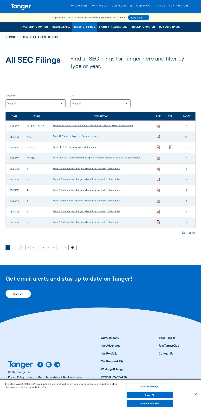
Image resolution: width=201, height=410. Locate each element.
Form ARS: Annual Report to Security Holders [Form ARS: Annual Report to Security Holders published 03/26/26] (75, 138)
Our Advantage (110, 354)
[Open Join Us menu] (160, 7)
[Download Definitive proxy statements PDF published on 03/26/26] (158, 150)
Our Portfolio (109, 362)
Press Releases (61, 27)
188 (66, 256)
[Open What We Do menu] (99, 7)
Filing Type (10, 96)
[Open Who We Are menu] (79, 7)
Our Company (110, 346)
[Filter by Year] (101, 104)
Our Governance (169, 27)
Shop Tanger (167, 346)
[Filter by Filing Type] (36, 104)
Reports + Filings (84, 27)
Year (72, 96)
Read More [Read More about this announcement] (148, 18)
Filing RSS (187, 241)
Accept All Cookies (149, 405)
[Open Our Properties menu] (122, 7)
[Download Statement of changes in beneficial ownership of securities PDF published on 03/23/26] (158, 173)
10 (55, 256)
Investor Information (34, 27)
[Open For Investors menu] (178, 7)
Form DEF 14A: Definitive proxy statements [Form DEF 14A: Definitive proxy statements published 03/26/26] (74, 150)
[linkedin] (57, 373)
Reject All (149, 396)
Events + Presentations (113, 27)
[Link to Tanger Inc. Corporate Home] (29, 6)
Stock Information (143, 27)
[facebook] (40, 373)
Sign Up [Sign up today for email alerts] (18, 302)
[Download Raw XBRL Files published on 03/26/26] (171, 150)
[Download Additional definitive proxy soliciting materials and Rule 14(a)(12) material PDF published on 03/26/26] (158, 161)
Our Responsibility (112, 370)
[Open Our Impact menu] (144, 7)
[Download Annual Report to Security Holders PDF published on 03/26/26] (158, 139)
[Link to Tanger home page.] (20, 374)
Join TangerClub (169, 354)
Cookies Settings (149, 388)
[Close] (195, 395)
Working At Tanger (113, 378)
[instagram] (49, 373)
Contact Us (166, 362)
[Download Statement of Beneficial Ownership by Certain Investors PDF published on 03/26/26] (158, 127)
